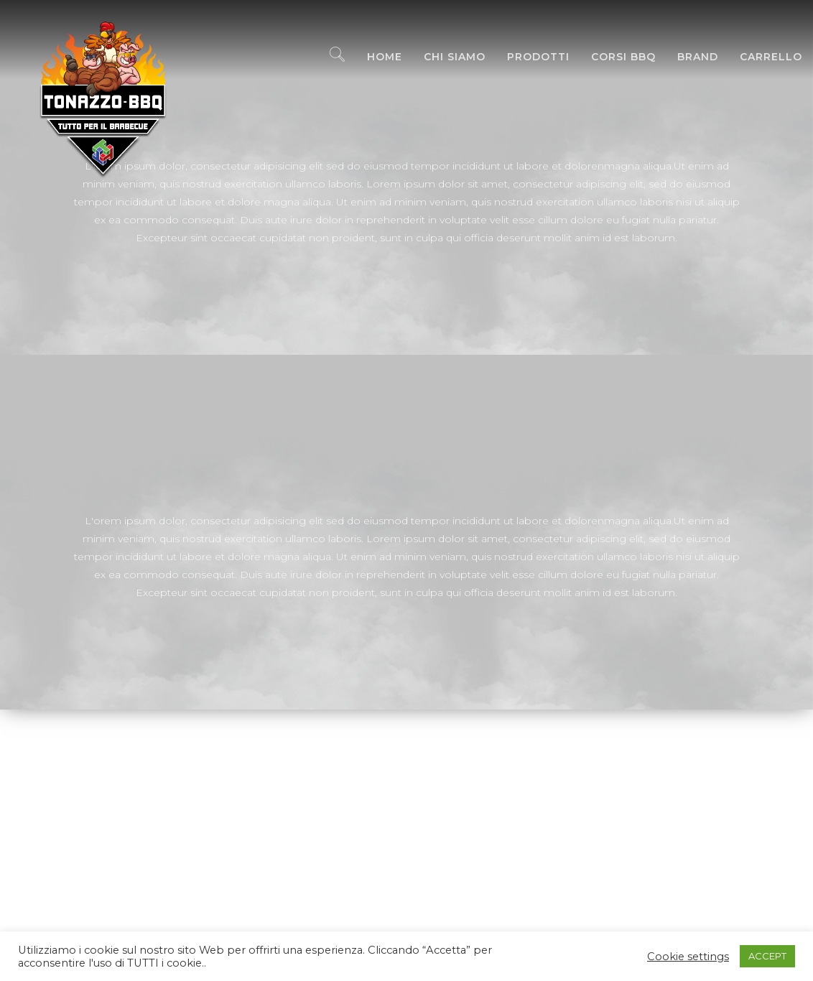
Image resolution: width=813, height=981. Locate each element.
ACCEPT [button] (767, 956)
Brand (687, 57)
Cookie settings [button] (688, 956)
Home (373, 57)
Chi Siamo (444, 57)
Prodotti (528, 57)
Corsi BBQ (613, 57)
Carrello (760, 57)
